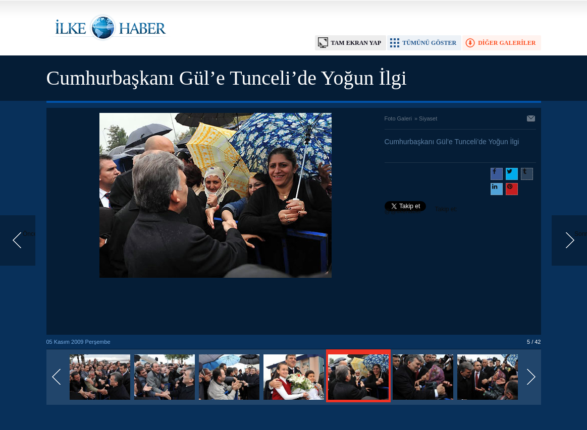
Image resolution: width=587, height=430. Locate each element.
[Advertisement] (215, 307)
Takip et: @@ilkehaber (421, 210)
